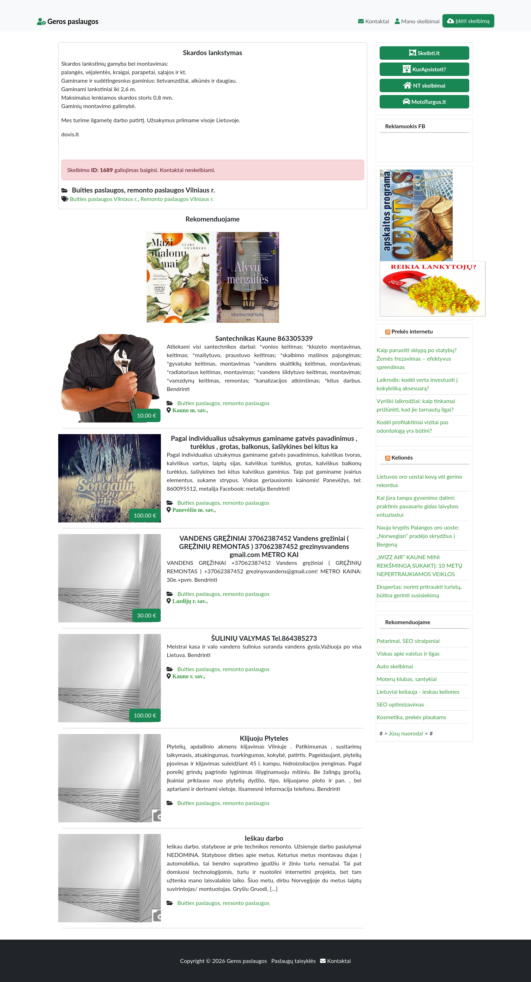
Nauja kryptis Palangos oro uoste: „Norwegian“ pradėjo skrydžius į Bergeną (418, 536)
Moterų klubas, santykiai (407, 678)
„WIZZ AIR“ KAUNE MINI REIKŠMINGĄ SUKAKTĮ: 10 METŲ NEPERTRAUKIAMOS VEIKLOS (420, 565)
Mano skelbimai (417, 21)
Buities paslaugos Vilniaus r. (104, 198)
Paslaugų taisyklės (294, 960)
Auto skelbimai (395, 666)
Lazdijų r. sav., (189, 601)
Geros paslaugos (68, 21)
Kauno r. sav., (188, 676)
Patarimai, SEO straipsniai (408, 640)
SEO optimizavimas (400, 704)
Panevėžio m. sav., (194, 510)
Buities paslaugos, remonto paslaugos (223, 403)
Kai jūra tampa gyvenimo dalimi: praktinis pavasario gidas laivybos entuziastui (418, 506)
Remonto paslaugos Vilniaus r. (177, 198)
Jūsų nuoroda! (406, 733)
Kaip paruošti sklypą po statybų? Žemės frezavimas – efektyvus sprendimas (417, 358)
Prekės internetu (412, 331)
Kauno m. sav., (190, 410)
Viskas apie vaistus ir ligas (408, 653)
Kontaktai (373, 21)
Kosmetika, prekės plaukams (411, 717)
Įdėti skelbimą (468, 20)
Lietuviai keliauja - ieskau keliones (418, 691)
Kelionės (402, 457)
